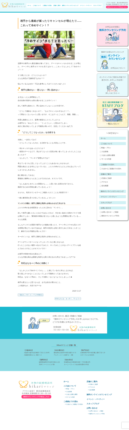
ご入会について (37, 5)
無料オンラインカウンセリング (70, 5)
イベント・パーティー (86, 5)
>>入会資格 (68, 391)
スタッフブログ (97, 5)
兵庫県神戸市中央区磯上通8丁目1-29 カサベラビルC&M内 (92, 352)
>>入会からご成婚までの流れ (74, 404)
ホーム (29, 5)
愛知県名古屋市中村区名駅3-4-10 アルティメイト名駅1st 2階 (65, 352)
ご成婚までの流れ (47, 5)
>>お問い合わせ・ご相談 (95, 411)
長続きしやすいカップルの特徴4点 (31, 295)
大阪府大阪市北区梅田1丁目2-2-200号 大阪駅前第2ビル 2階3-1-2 (36, 352)
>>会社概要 (91, 390)
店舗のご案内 (56, 5)
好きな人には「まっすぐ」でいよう (67, 299)
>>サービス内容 (70, 397)
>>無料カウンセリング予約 (96, 414)
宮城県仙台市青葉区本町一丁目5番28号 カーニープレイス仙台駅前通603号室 (77, 361)
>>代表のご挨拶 (93, 384)
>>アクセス (91, 387)
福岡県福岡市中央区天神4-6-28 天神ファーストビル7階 (49, 361)
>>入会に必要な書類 (71, 394)
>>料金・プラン (70, 389)
